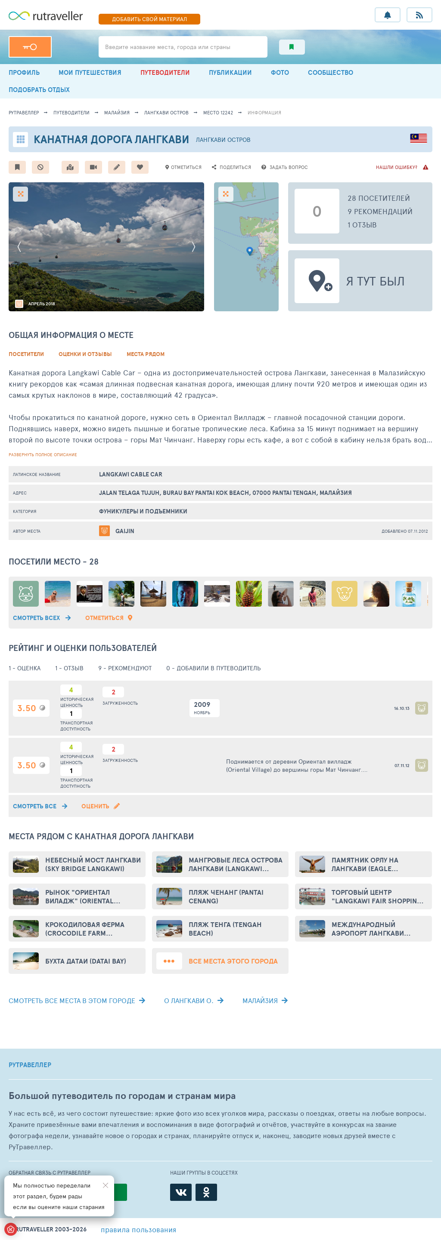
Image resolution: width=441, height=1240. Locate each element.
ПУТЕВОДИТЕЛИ (165, 72)
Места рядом (146, 354)
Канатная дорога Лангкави (111, 139)
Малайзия (117, 112)
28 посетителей (379, 198)
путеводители (71, 112)
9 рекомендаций (380, 211)
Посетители (26, 354)
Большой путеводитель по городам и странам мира (122, 1095)
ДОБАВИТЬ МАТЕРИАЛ (149, 19)
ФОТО (280, 72)
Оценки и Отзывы (85, 354)
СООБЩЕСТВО (330, 72)
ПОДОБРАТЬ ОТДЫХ (39, 90)
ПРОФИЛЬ (24, 72)
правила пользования (138, 1229)
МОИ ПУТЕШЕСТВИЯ (90, 72)
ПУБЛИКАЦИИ (230, 72)
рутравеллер (24, 112)
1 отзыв (362, 224)
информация (264, 112)
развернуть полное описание (43, 454)
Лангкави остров (166, 112)
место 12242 (218, 112)
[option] (106, 246)
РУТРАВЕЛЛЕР (30, 1065)
